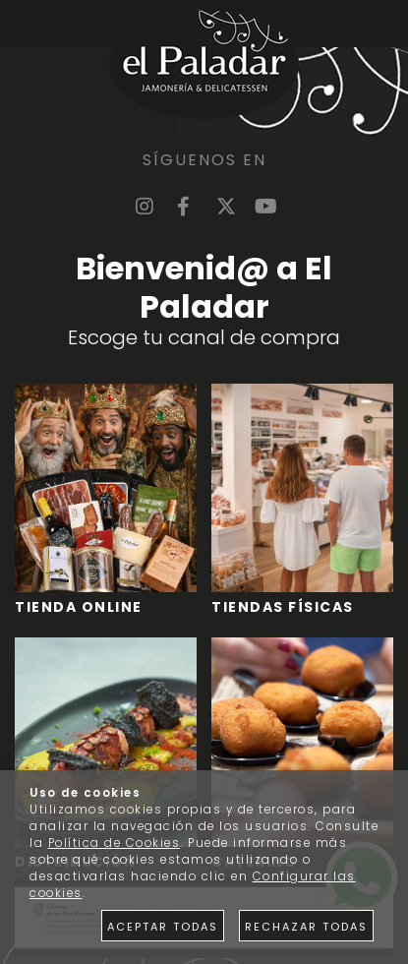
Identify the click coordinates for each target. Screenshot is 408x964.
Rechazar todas (306, 926)
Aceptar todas (162, 926)
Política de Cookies (114, 843)
